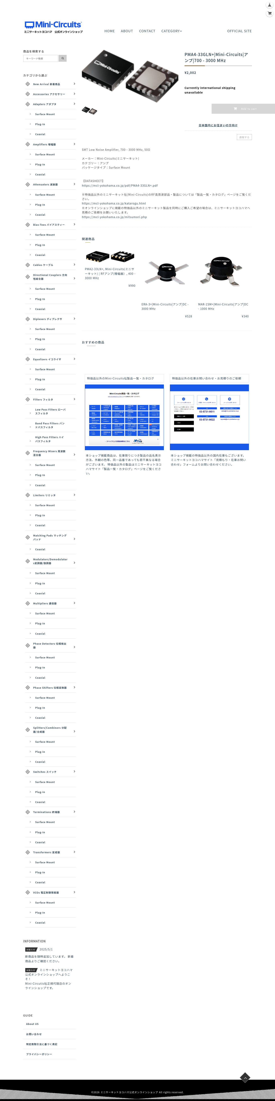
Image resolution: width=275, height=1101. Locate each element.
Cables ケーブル (43, 265)
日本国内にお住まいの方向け (218, 125)
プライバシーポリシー (39, 1054)
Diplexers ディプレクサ (47, 319)
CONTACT (147, 30)
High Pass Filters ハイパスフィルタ (49, 439)
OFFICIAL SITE (239, 30)
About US (32, 1024)
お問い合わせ (34, 1034)
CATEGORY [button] (171, 30)
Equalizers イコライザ (47, 359)
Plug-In (40, 124)
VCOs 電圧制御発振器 (46, 892)
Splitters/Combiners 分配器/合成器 (50, 729)
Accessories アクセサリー (49, 94)
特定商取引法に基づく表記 (42, 1044)
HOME (110, 30)
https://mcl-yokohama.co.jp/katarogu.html (114, 203)
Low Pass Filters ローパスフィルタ (50, 411)
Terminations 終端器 (46, 812)
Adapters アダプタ (45, 104)
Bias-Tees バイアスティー (49, 224)
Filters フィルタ (43, 399)
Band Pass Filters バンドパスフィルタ (50, 425)
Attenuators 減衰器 (45, 184)
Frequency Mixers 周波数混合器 (49, 453)
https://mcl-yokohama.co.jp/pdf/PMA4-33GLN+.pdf (120, 185)
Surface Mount (45, 114)
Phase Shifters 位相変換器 (50, 687)
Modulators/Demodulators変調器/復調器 (50, 561)
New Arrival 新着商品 (46, 84)
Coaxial (40, 134)
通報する (244, 137)
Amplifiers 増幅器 (44, 144)
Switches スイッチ (45, 771)
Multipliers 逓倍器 (45, 603)
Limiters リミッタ (44, 495)
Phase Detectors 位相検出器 (50, 645)
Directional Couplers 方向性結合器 (50, 276)
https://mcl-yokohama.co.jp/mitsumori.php (114, 217)
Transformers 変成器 (46, 852)
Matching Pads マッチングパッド (50, 537)
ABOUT (127, 30)
